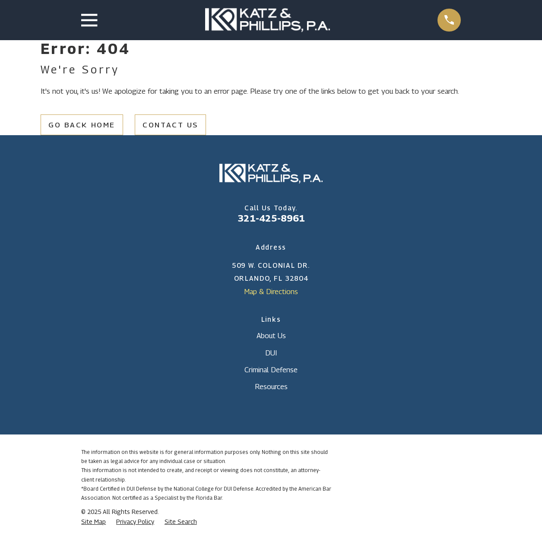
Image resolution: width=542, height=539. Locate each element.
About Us (271, 335)
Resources (271, 386)
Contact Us (170, 124)
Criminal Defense (271, 369)
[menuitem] (93, 521)
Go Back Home (81, 124)
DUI (271, 353)
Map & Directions (271, 291)
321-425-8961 (271, 218)
